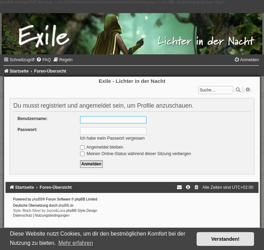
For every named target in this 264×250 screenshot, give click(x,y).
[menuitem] (43, 59)
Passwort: (27, 129)
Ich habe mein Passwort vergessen (112, 138)
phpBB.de (66, 205)
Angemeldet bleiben (101, 147)
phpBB (37, 199)
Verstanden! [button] (225, 239)
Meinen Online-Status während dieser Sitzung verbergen (135, 153)
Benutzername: (32, 118)
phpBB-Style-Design (81, 211)
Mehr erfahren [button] (75, 243)
